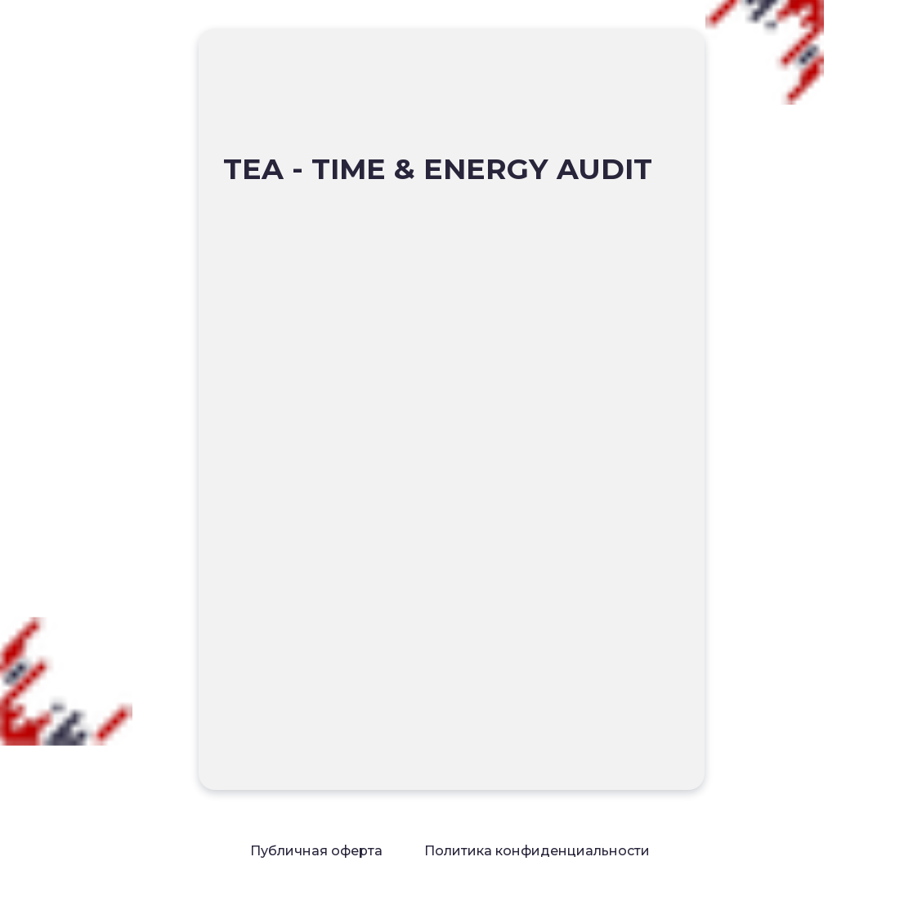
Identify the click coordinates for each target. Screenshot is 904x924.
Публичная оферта (316, 851)
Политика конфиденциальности (537, 851)
